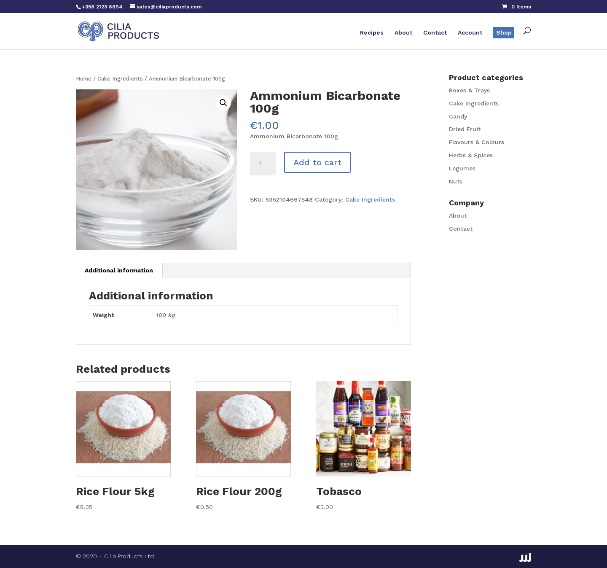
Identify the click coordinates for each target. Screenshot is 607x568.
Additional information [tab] (119, 270)
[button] (223, 102)
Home (83, 78)
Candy (458, 116)
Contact (435, 33)
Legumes (462, 168)
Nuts (455, 181)
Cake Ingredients (120, 78)
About (403, 33)
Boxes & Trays (469, 90)
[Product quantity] (262, 163)
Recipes (372, 33)
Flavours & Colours (476, 142)
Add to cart (317, 162)
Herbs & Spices (471, 155)
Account (470, 33)
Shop (504, 32)
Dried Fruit (465, 129)
